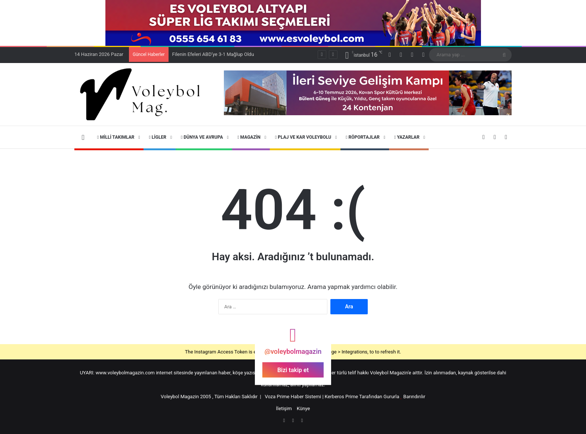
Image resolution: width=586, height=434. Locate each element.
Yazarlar (407, 137)
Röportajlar (363, 137)
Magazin (248, 137)
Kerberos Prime (341, 396)
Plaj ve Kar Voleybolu (303, 137)
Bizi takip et (293, 370)
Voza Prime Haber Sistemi (293, 396)
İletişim (284, 408)
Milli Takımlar (115, 137)
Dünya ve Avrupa (202, 137)
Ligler (157, 137)
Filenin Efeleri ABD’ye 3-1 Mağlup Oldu (213, 54)
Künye (303, 408)
